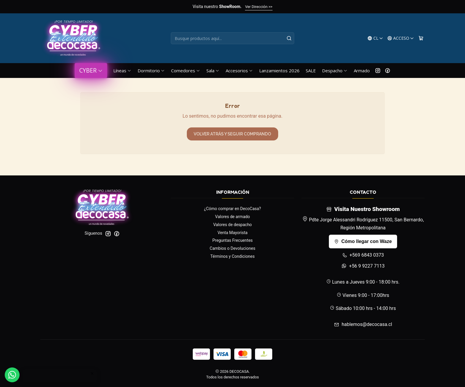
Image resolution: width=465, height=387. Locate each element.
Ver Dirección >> (258, 6)
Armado (362, 70)
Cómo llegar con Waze (363, 241)
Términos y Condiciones (232, 256)
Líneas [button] (122, 70)
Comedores (185, 70)
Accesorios (239, 70)
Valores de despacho (232, 224)
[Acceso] (400, 38)
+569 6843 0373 (363, 255)
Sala (212, 70)
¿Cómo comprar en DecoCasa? (232, 208)
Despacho (335, 70)
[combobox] (232, 38)
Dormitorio (151, 70)
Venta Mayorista (232, 232)
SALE (311, 70)
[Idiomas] (375, 38)
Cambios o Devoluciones (232, 248)
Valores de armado (232, 216)
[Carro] (421, 38)
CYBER (91, 70)
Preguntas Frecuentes (232, 240)
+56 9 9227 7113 (363, 266)
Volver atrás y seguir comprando (232, 134)
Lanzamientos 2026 (279, 70)
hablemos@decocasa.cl (363, 324)
